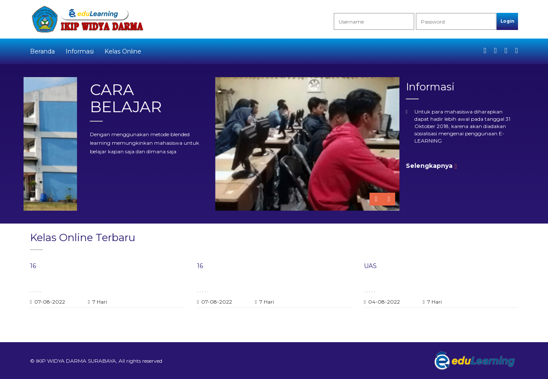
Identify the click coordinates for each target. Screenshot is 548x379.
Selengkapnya (429, 166)
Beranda (42, 51)
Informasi (80, 51)
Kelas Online (122, 51)
